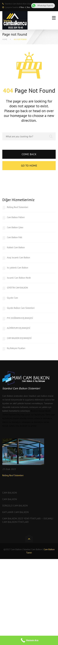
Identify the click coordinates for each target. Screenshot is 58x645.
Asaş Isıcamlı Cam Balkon (18, 257)
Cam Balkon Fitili (14, 237)
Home (4, 39)
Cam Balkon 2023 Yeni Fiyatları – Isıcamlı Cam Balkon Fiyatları (27, 520)
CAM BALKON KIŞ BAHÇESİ (19, 338)
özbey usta (14, 425)
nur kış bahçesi (38, 414)
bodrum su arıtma (28, 425)
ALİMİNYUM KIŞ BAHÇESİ (18, 328)
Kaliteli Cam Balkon (16, 247)
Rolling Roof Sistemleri (17, 207)
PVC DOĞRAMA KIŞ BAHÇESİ (20, 318)
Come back (29, 154)
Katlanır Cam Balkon (15, 512)
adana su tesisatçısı (43, 418)
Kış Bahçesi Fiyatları (16, 348)
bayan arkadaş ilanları (23, 418)
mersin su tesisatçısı (11, 422)
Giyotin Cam (12, 297)
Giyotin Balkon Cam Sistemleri (21, 307)
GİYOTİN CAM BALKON (17, 287)
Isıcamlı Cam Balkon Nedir (19, 277)
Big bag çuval (23, 414)
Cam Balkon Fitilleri (16, 217)
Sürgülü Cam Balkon (15, 505)
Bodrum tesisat (38, 410)
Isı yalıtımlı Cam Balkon (17, 267)
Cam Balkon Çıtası (15, 227)
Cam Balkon (9, 492)
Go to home (29, 165)
